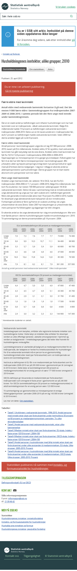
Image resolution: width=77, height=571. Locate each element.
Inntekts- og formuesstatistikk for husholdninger (24, 522)
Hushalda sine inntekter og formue (17, 525)
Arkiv (50, 69)
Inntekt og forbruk (11, 54)
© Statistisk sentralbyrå (58, 556)
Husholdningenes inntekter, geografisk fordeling (23, 529)
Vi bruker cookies (65, 7)
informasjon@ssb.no (17, 498)
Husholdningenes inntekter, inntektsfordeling (22, 518)
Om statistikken (36, 69)
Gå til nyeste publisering (19, 91)
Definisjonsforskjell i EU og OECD (16, 482)
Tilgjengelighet (32, 556)
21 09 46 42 (10, 501)
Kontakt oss (12, 556)
